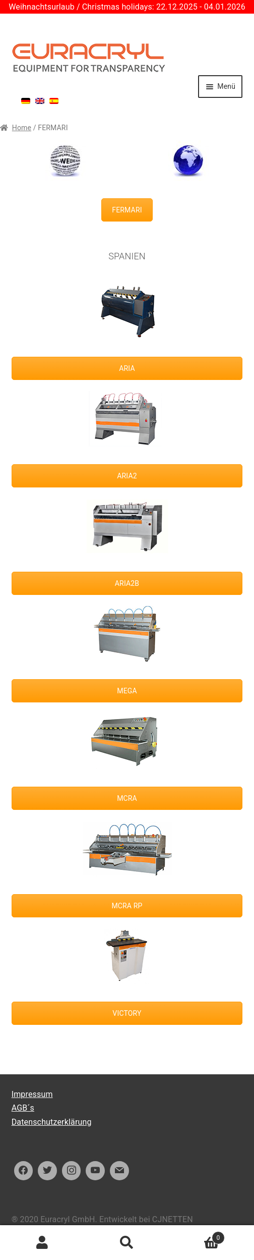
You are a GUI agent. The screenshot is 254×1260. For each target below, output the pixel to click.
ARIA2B (127, 583)
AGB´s (23, 1108)
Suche (127, 1243)
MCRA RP (126, 906)
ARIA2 (127, 476)
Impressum (32, 1094)
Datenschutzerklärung (52, 1122)
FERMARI (127, 210)
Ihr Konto (42, 1243)
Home (21, 128)
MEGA (127, 691)
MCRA (127, 798)
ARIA (127, 368)
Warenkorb (197, 1236)
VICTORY (126, 1013)
